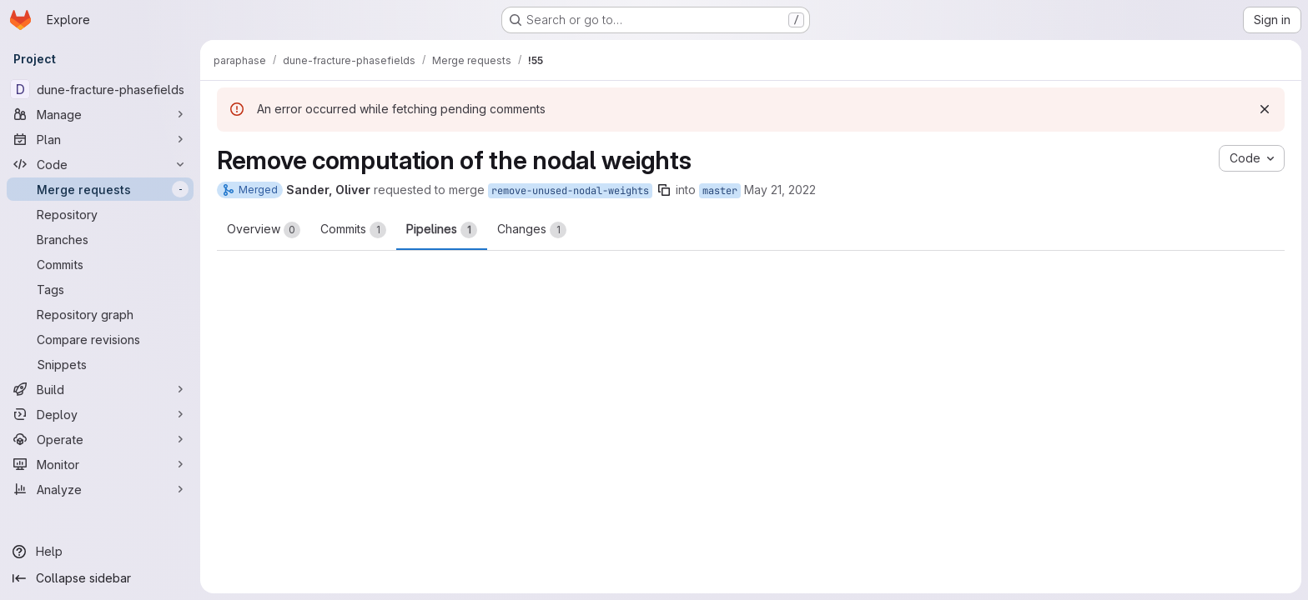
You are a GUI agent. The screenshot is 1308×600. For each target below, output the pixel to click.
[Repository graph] (100, 314)
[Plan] (100, 139)
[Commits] (100, 264)
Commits (353, 230)
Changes (531, 230)
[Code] (100, 164)
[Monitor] (100, 464)
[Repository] (100, 214)
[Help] (100, 551)
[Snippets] (100, 364)
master (719, 191)
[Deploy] (100, 414)
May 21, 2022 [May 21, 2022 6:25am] (780, 189)
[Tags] (100, 289)
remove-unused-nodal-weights (570, 191)
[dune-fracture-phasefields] (100, 89)
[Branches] (100, 239)
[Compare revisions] (100, 339)
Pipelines (441, 230)
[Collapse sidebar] (100, 578)
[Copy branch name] (664, 190)
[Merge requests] (100, 189)
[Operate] (100, 439)
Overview (263, 230)
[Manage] (100, 114)
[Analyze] (100, 489)
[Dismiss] (1265, 109)
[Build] (100, 389)
